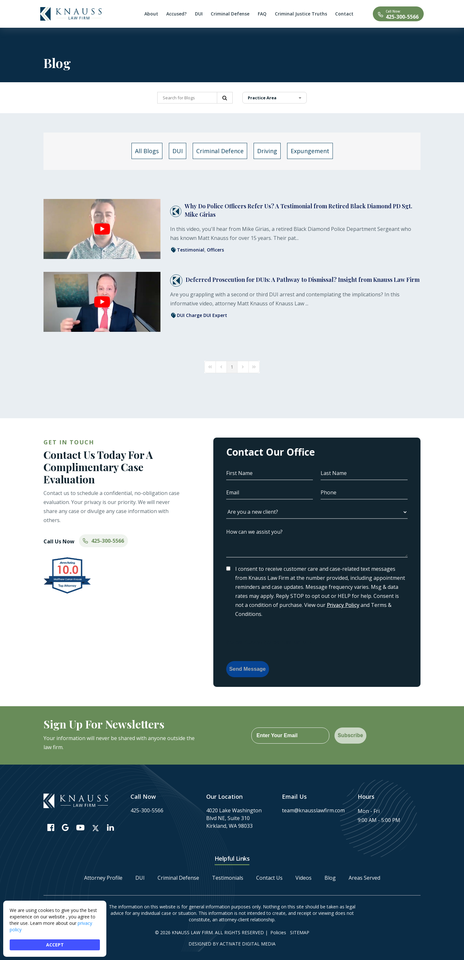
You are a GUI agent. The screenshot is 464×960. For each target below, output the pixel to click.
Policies (278, 932)
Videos (303, 877)
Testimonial (190, 250)
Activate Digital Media (248, 944)
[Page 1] (232, 367)
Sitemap (299, 932)
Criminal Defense (178, 877)
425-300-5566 (402, 16)
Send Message (247, 669)
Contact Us (269, 877)
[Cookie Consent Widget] (54, 929)
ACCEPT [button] (55, 945)
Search (225, 98)
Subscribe (350, 735)
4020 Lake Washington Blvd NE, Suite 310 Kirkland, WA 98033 (234, 818)
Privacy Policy (343, 605)
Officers (215, 250)
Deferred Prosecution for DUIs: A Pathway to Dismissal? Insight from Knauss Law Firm (303, 279)
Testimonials (227, 877)
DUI (140, 877)
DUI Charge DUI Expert (202, 315)
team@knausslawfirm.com (313, 810)
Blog (330, 877)
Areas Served (364, 877)
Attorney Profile (103, 877)
